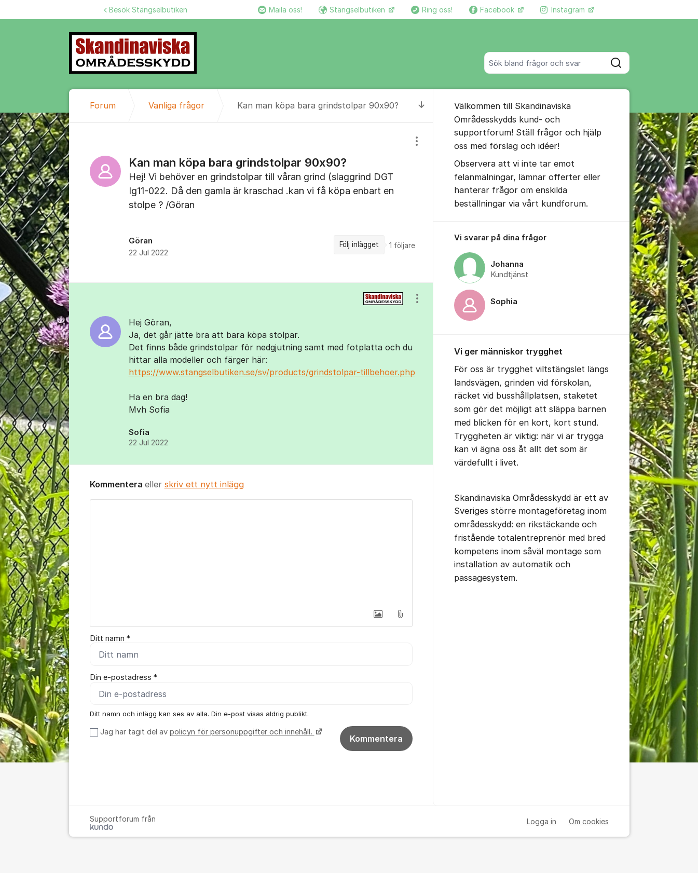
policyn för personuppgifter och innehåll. (242, 731)
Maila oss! (280, 9)
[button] (378, 614)
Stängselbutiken (353, 9)
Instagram (563, 9)
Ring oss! (432, 9)
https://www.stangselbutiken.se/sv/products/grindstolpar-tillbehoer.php (272, 372)
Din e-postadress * (123, 678)
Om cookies (589, 821)
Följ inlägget (359, 244)
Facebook (492, 9)
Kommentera (376, 738)
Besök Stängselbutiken (145, 9)
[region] (251, 202)
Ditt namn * (110, 638)
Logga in (541, 821)
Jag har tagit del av (210, 731)
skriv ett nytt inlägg (204, 484)
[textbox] (251, 552)
